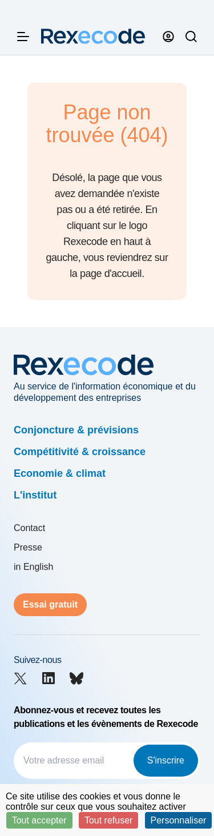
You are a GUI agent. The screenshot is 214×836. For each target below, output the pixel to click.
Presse (28, 547)
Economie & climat (60, 473)
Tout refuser (108, 820)
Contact (29, 528)
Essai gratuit (50, 604)
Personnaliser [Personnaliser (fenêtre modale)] (179, 820)
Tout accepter (39, 820)
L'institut (35, 495)
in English (33, 567)
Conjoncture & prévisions (76, 430)
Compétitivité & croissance (80, 451)
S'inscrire (165, 760)
